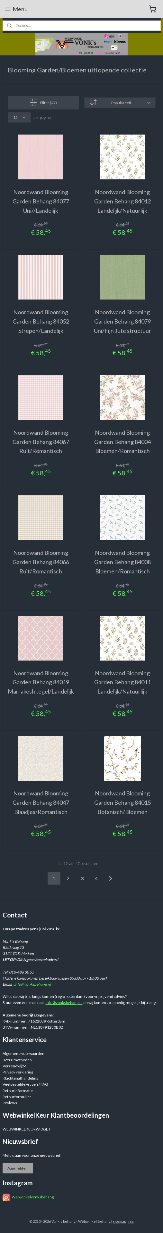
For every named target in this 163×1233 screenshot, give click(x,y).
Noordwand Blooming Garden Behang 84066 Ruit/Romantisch (41, 562)
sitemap (119, 1221)
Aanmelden (17, 1168)
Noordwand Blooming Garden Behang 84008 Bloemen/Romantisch (122, 562)
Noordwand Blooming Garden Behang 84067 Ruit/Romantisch (41, 441)
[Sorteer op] (120, 103)
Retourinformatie (18, 1090)
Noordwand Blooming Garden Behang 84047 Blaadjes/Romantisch (41, 802)
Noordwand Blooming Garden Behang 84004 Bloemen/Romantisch (122, 441)
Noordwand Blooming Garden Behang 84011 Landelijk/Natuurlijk (122, 682)
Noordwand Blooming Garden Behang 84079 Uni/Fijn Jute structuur (122, 321)
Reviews (10, 1102)
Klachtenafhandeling (20, 1078)
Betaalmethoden (17, 1059)
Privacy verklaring (18, 1072)
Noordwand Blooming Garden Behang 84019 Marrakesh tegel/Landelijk (41, 682)
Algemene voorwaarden (23, 1053)
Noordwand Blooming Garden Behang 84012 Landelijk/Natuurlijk (122, 201)
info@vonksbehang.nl (33, 984)
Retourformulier (17, 1096)
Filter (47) (43, 102)
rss (131, 1221)
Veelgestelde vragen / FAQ (25, 1084)
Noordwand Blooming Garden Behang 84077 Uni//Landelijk (41, 201)
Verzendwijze (14, 1066)
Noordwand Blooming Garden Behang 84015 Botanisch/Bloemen (122, 802)
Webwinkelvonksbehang (33, 1197)
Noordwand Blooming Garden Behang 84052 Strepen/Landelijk (41, 321)
